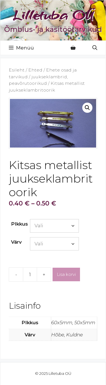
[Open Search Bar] (95, 48)
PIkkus (19, 224)
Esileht (17, 70)
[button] (87, 108)
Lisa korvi (66, 274)
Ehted (35, 70)
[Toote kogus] (30, 274)
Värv (16, 242)
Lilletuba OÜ (53, 15)
